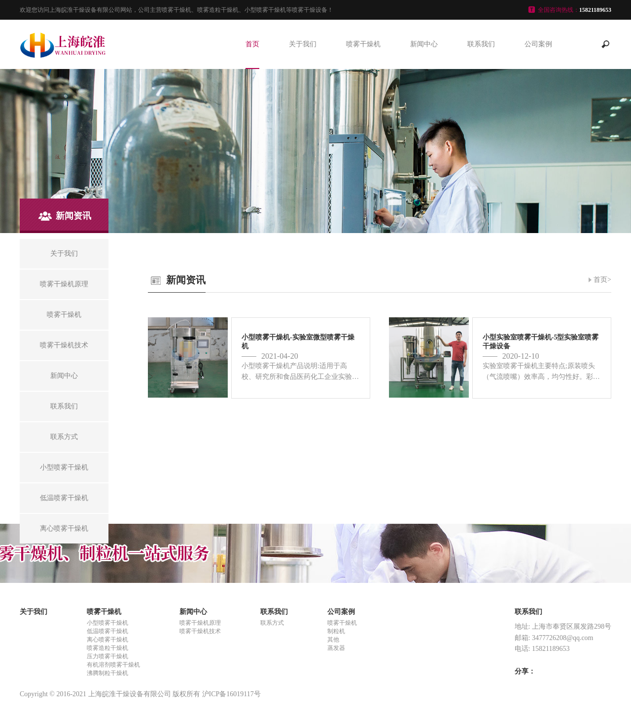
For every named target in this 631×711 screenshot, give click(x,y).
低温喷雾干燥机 (107, 631)
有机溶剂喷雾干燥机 (113, 664)
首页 (252, 44)
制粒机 (336, 631)
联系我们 (481, 44)
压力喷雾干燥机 (107, 656)
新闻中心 (424, 44)
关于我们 (302, 44)
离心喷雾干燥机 (107, 639)
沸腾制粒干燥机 (107, 673)
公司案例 (538, 44)
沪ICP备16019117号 (231, 694)
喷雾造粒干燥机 (107, 647)
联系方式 (272, 622)
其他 (333, 639)
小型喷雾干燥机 (107, 622)
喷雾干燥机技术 (200, 631)
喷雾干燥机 (363, 44)
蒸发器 (336, 647)
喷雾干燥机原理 (200, 622)
